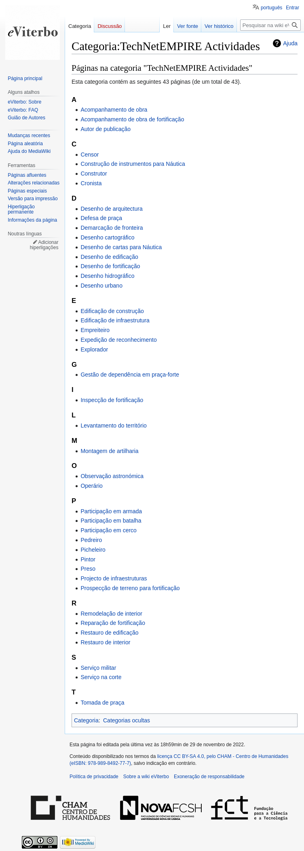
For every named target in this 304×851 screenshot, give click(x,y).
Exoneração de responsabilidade (209, 776)
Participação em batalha (110, 520)
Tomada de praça (102, 702)
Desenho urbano (101, 285)
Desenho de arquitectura (111, 208)
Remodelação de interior (111, 613)
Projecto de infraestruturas (113, 578)
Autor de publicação (105, 129)
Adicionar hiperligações (44, 245)
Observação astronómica (112, 476)
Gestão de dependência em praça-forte (129, 374)
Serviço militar (98, 668)
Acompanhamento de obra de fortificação (132, 119)
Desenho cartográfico (107, 237)
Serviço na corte (100, 677)
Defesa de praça (101, 218)
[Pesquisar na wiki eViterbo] (270, 25)
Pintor (87, 559)
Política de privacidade (94, 776)
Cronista (90, 183)
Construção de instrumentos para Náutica (132, 164)
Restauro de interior (105, 642)
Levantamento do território (113, 425)
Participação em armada (111, 511)
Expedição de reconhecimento (118, 340)
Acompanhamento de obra (113, 109)
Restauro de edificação (109, 632)
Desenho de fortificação (110, 266)
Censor (89, 154)
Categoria (86, 720)
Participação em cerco (108, 530)
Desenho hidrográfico (107, 276)
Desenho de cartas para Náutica (121, 247)
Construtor (93, 173)
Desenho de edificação (109, 257)
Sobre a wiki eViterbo (146, 776)
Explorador (94, 349)
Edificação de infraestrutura (114, 320)
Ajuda (290, 43)
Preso (87, 568)
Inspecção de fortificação (111, 400)
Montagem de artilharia (109, 451)
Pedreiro (91, 540)
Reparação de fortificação (112, 623)
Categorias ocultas (126, 720)
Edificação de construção (112, 311)
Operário (91, 486)
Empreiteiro (95, 330)
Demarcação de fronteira (111, 227)
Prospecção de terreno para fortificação (129, 588)
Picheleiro (92, 549)
